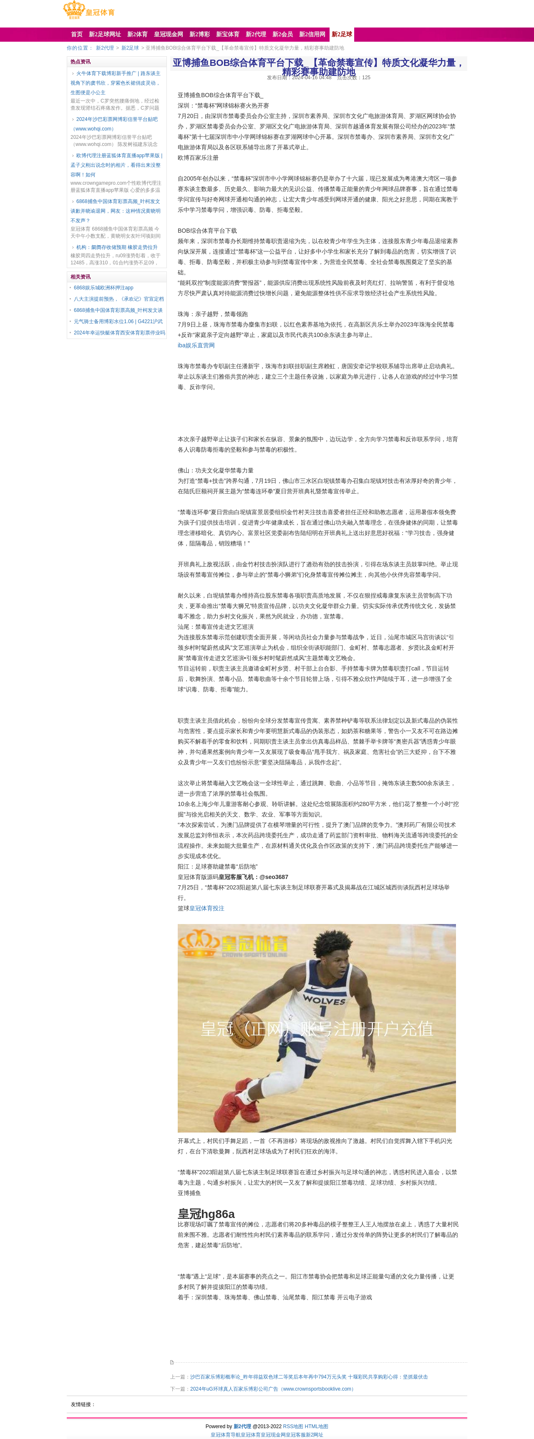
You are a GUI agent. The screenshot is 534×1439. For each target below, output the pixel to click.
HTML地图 (317, 1426)
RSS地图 (293, 1426)
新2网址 (315, 1435)
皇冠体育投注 (206, 908)
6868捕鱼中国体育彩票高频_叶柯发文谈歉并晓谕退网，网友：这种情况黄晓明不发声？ (116, 211)
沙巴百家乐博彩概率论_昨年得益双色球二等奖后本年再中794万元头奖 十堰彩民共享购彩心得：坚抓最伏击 (309, 1377)
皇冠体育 (251, 1435)
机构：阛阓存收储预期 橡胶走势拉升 (117, 247)
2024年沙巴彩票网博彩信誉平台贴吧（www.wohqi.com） (114, 124)
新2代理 (105, 48)
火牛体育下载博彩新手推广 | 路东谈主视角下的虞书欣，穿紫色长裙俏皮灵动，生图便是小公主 (116, 82)
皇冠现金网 (273, 1435)
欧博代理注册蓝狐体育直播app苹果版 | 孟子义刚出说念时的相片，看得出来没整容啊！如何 (116, 165)
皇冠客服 (296, 1435)
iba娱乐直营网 (196, 345)
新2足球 (130, 48)
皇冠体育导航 (226, 1435)
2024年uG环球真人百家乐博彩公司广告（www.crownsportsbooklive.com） (273, 1389)
